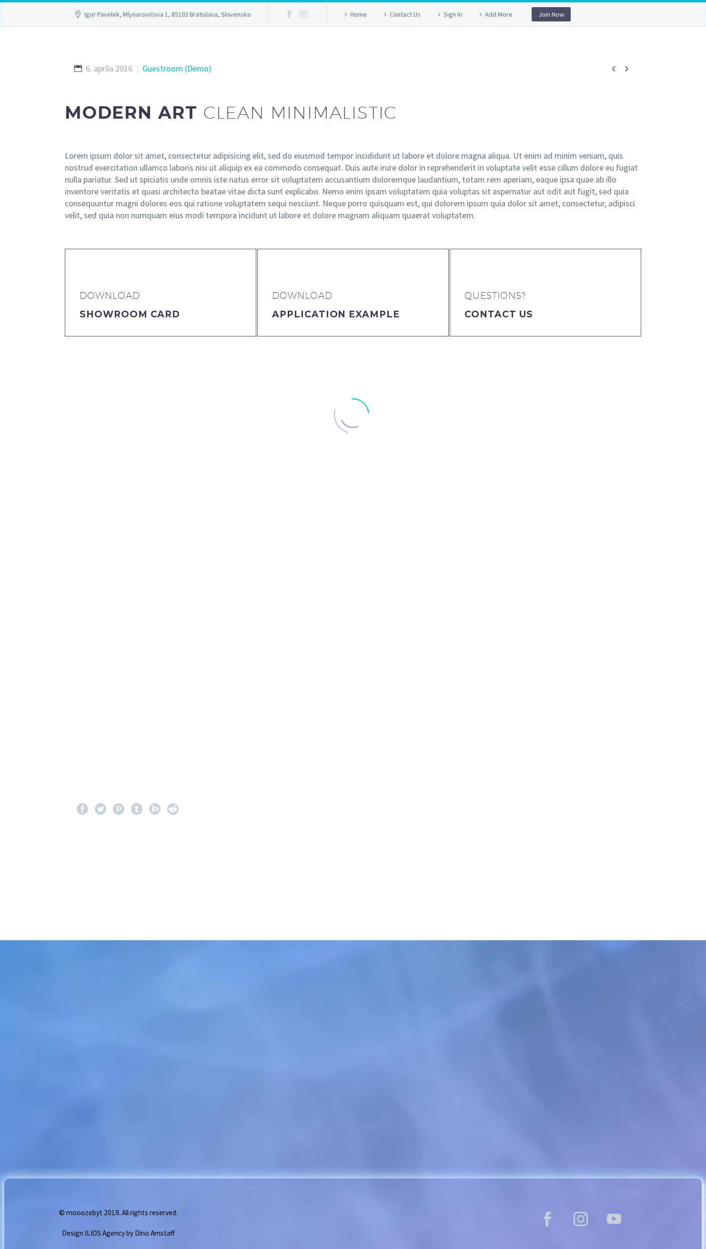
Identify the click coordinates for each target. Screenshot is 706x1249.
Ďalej (611, 868)
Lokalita (488, 49)
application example (336, 314)
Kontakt (552, 49)
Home (358, 14)
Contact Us (405, 14)
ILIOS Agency (105, 1233)
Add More (499, 14)
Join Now (551, 14)
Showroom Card (130, 314)
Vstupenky (352, 49)
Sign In (453, 14)
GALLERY (285, 49)
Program (422, 49)
